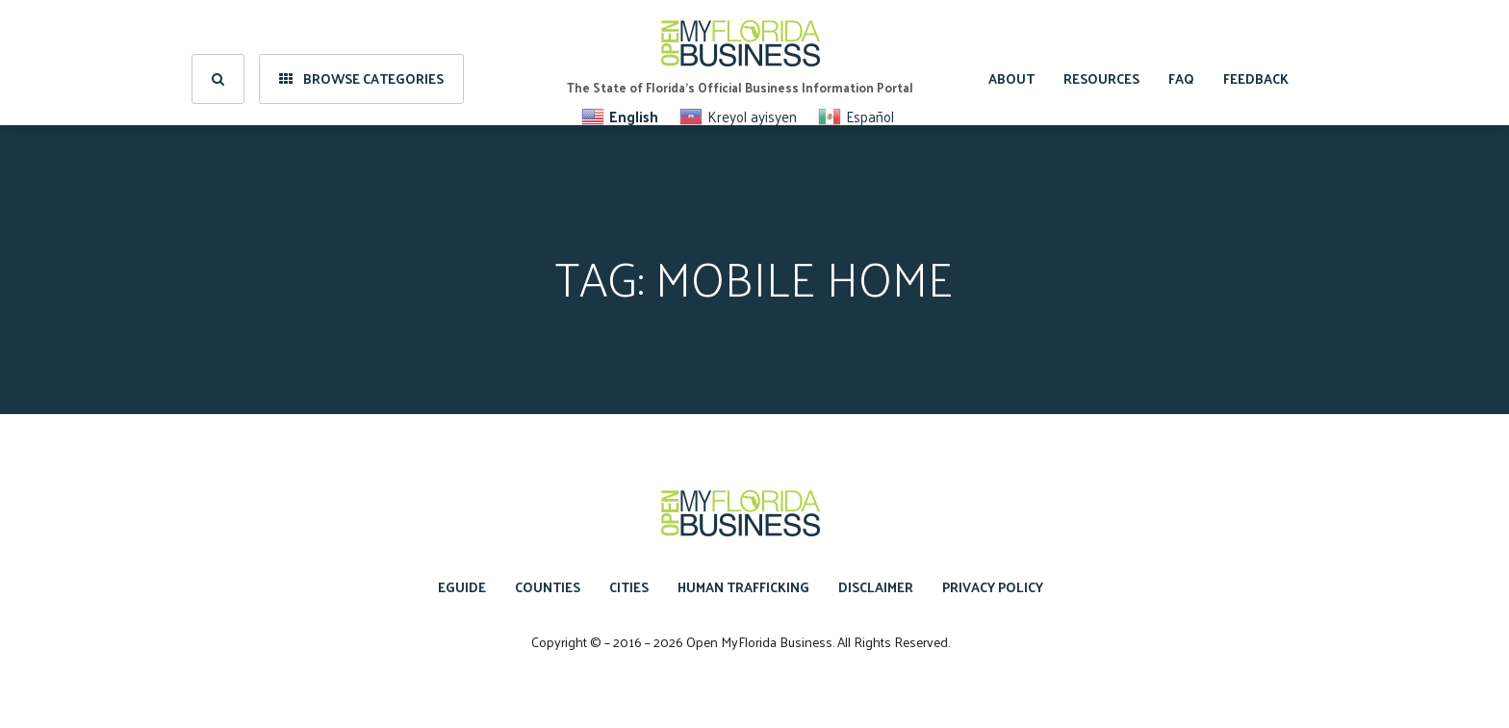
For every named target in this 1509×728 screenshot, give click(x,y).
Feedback (1256, 62)
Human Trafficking (743, 587)
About (1011, 62)
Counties (547, 587)
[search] (218, 63)
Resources (1101, 62)
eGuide (462, 587)
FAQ (1181, 62)
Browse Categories (361, 62)
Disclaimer (875, 587)
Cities (629, 587)
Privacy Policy (992, 587)
